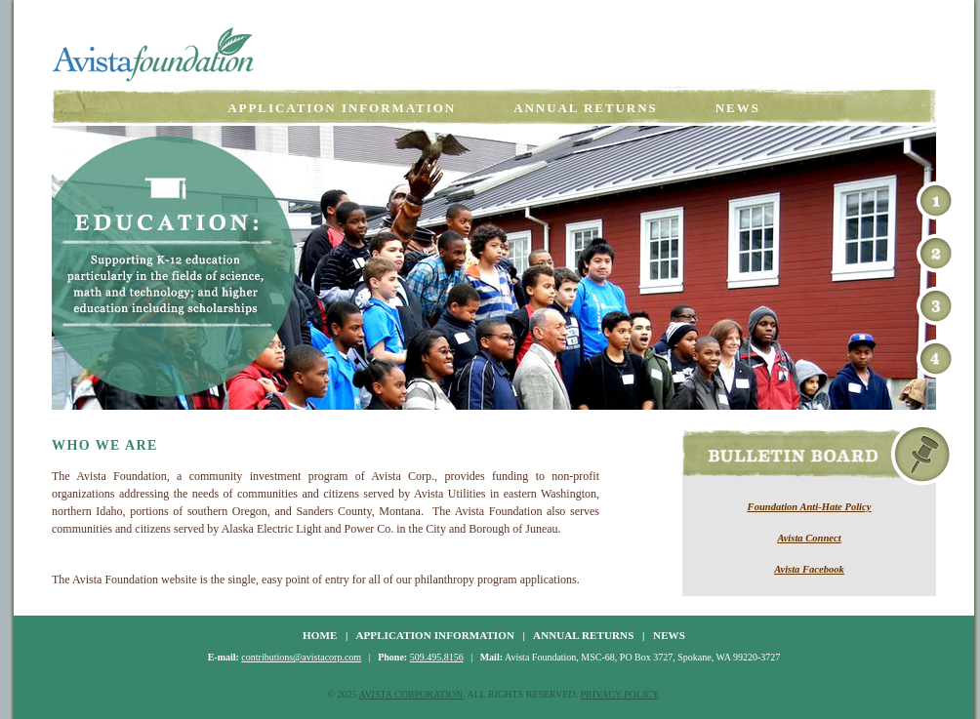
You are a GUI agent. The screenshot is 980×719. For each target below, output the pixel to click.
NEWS (669, 635)
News (737, 107)
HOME (320, 635)
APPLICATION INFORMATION (434, 635)
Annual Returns (585, 107)
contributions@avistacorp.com (301, 657)
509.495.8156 (437, 657)
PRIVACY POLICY (620, 694)
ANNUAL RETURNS (583, 635)
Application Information (341, 107)
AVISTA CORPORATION (410, 694)
